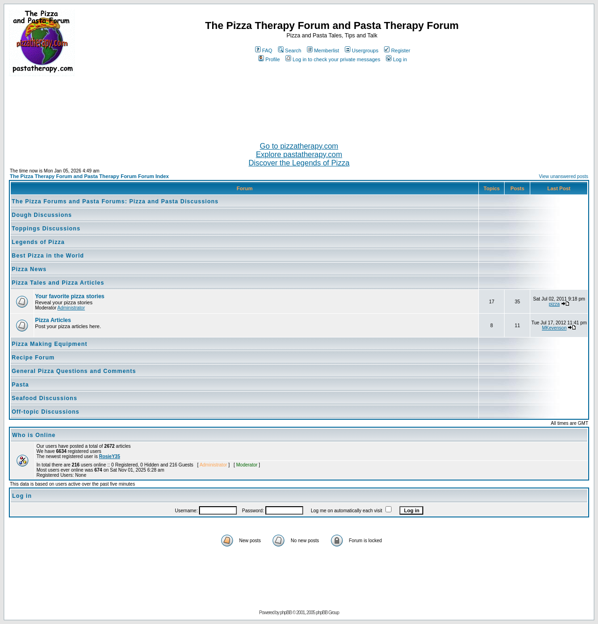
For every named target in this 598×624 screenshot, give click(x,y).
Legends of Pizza (38, 242)
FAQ (263, 50)
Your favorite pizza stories (69, 296)
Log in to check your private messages (332, 59)
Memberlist (323, 50)
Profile (269, 59)
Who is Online (34, 435)
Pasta (20, 384)
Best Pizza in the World (48, 255)
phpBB (286, 612)
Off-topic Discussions (45, 412)
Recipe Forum (33, 357)
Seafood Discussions (44, 398)
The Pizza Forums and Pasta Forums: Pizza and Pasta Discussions (115, 201)
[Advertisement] (299, 105)
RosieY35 (109, 456)
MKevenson (554, 327)
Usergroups (361, 50)
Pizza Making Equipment (49, 344)
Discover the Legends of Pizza (299, 163)
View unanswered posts (563, 176)
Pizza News (29, 269)
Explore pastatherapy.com (299, 154)
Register (397, 50)
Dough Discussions (42, 215)
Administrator (71, 307)
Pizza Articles (53, 320)
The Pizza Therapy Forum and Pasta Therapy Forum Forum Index (89, 176)
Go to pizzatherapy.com (299, 146)
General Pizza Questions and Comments (74, 371)
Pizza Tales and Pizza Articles (58, 283)
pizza (554, 304)
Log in (396, 59)
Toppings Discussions (46, 228)
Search (289, 50)
